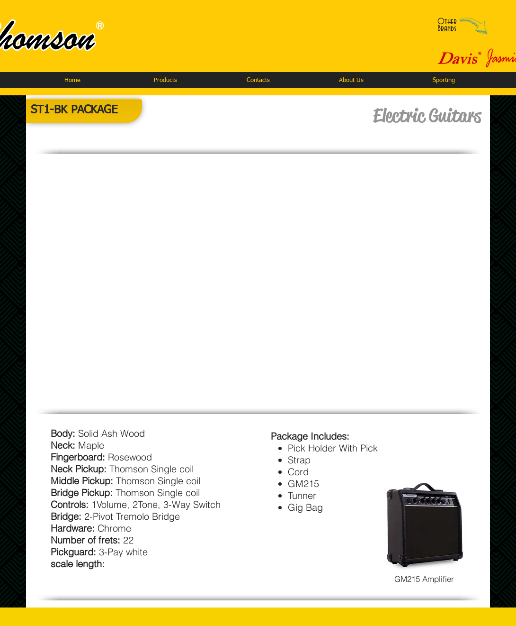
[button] (165, 80)
